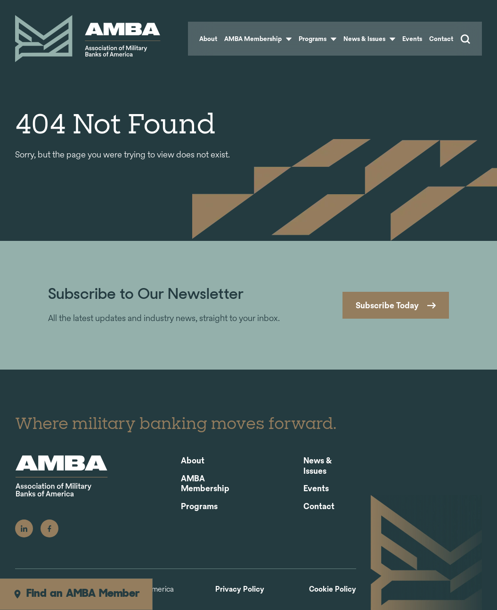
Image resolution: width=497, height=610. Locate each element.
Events (412, 38)
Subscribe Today (387, 305)
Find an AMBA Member (76, 594)
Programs (317, 38)
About (208, 38)
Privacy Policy (239, 589)
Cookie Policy (332, 589)
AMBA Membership (258, 38)
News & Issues (369, 38)
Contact (441, 38)
